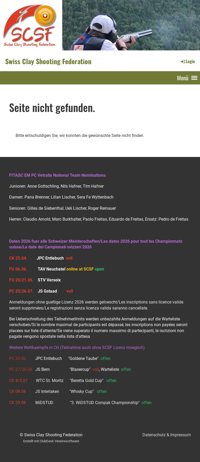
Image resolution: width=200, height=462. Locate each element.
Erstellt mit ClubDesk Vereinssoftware (51, 441)
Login (187, 61)
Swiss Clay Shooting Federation (48, 61)
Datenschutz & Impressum (166, 434)
